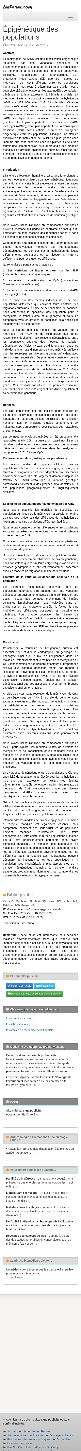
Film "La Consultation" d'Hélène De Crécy (32, 1447)
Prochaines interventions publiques (28, 1439)
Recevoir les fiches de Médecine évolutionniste (34, 993)
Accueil (11, 1431)
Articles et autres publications (25, 1435)
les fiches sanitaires (18, 1024)
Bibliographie (44, 985)
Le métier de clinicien (20, 1443)
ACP (8, 229)
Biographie (63, 1439)
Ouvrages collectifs (61, 1435)
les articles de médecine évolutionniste (30, 1030)
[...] (34, 1153)
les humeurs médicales (20, 1018)
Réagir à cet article (19, 985)
